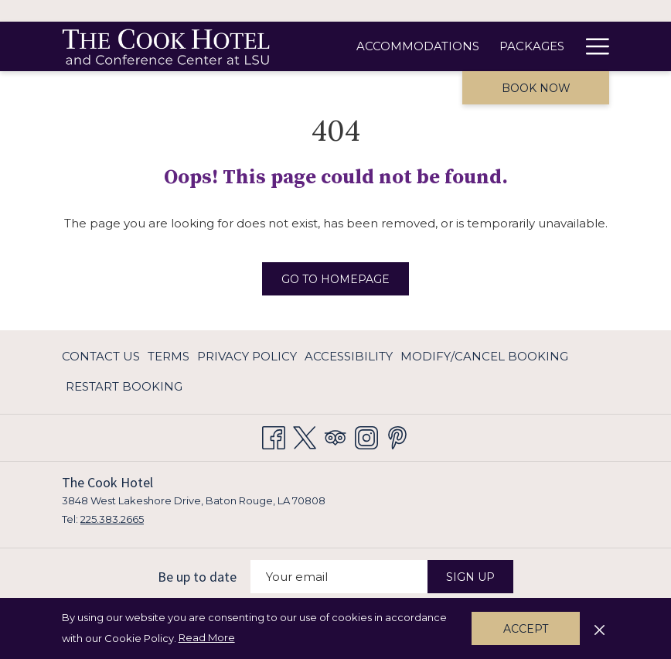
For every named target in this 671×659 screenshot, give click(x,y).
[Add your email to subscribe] (338, 576)
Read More (208, 638)
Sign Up (470, 577)
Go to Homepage (335, 279)
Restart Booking (124, 386)
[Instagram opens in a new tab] (366, 435)
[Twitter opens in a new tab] (304, 435)
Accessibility (349, 356)
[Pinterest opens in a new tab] (397, 435)
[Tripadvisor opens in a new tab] (335, 435)
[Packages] (531, 46)
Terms (168, 356)
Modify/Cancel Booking (484, 356)
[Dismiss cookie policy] (599, 628)
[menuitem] (103, 357)
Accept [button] (525, 629)
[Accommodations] (417, 46)
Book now (536, 88)
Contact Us (101, 356)
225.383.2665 (112, 519)
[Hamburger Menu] (591, 46)
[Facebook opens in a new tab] (273, 435)
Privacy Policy (247, 356)
